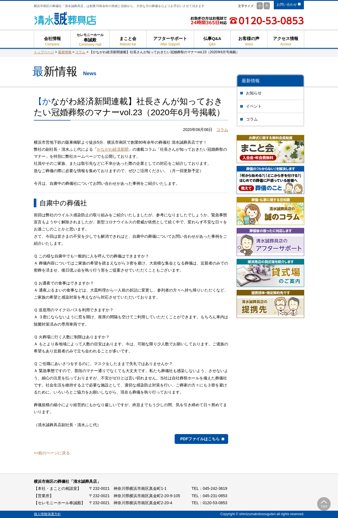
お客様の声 (249, 41)
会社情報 (52, 41)
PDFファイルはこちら (200, 439)
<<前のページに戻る (52, 453)
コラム (252, 119)
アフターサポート (170, 41)
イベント (254, 106)
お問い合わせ (287, 4)
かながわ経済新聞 (112, 149)
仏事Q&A (212, 41)
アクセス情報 (286, 41)
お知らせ (254, 93)
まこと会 (127, 41)
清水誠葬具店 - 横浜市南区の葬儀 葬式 (65, 18)
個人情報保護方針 (47, 514)
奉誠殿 (90, 42)
